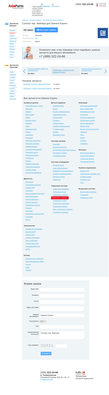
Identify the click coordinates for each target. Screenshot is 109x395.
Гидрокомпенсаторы (33, 185)
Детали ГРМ (30, 188)
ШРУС (27, 249)
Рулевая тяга (85, 180)
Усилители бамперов (33, 173)
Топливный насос (59, 156)
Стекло (28, 264)
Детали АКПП (30, 232)
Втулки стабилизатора (61, 112)
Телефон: (35, 295)
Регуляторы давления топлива (64, 150)
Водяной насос (58, 165)
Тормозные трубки (60, 201)
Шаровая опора (58, 135)
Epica (12, 83)
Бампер (28, 112)
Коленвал (29, 191)
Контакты (55, 6)
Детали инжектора (60, 147)
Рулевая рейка (85, 177)
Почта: (36, 301)
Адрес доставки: (33, 307)
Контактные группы (87, 120)
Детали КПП (30, 235)
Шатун (27, 220)
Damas (12, 30)
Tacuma (13, 99)
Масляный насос (31, 196)
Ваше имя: (35, 289)
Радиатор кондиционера (62, 174)
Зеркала (28, 123)
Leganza (13, 38)
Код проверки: (33, 345)
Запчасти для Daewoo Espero (53, 20)
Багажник (28, 109)
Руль (82, 183)
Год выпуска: (34, 321)
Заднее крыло (30, 120)
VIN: (37, 326)
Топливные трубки (59, 153)
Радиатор (29, 211)
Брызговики (29, 115)
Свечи (82, 138)
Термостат (57, 180)
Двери (27, 117)
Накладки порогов (32, 144)
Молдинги (29, 138)
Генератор (84, 115)
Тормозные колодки (60, 195)
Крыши (28, 132)
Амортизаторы (58, 106)
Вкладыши (29, 182)
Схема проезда (46, 379)
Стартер (83, 141)
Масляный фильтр (87, 156)
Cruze (12, 80)
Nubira (12, 49)
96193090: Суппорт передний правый (37, 88)
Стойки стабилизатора (61, 126)
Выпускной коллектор (88, 192)
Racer (12, 52)
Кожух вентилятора (60, 168)
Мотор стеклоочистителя (89, 129)
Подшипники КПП (32, 243)
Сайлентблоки (58, 123)
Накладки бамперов (32, 141)
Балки (55, 109)
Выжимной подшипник (33, 229)
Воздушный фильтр (87, 153)
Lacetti (12, 88)
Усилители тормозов (60, 212)
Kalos (12, 36)
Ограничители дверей (33, 149)
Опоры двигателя (31, 199)
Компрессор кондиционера (63, 171)
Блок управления (86, 109)
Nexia (12, 46)
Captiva (13, 75)
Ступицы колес (58, 129)
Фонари (28, 270)
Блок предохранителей (88, 106)
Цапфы (55, 132)
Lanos (12, 91)
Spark (12, 96)
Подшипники (57, 117)
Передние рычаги (59, 115)
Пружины (56, 120)
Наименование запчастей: (33, 333)
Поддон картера (31, 202)
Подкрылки (29, 158)
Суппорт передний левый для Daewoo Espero (91, 69)
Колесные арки (31, 129)
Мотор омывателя (87, 123)
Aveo (12, 72)
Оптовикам (45, 6)
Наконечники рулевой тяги (90, 174)
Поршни (28, 208)
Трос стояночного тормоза (62, 209)
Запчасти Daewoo (35, 20)
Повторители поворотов (34, 259)
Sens (12, 54)
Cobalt (12, 77)
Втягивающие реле (87, 112)
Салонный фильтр (87, 159)
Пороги (28, 161)
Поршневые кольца (32, 205)
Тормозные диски (59, 192)
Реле (82, 135)
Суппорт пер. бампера (62, 335)
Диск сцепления (31, 241)
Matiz (12, 44)
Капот (27, 126)
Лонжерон (29, 135)
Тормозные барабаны (61, 189)
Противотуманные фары (34, 261)
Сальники (29, 217)
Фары (27, 267)
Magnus (13, 41)
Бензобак (56, 144)
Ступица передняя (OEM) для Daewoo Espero (38, 69)
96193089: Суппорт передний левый (36, 84)
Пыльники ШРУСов (32, 246)
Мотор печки (84, 126)
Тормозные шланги (60, 206)
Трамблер (84, 144)
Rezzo (12, 93)
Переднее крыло (31, 152)
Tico (11, 57)
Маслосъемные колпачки (34, 193)
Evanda (13, 85)
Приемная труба (86, 198)
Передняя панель (32, 155)
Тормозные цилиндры (61, 203)
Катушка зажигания (87, 117)
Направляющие (31, 146)
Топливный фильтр (87, 162)
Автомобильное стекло (34, 106)
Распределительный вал (34, 214)
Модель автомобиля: (34, 315)
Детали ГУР (84, 171)
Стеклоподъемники (32, 167)
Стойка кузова (30, 170)
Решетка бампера (32, 164)
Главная (25, 20)
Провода (83, 132)
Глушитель (84, 195)
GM (36, 38)
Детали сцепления (32, 238)
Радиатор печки (59, 177)
